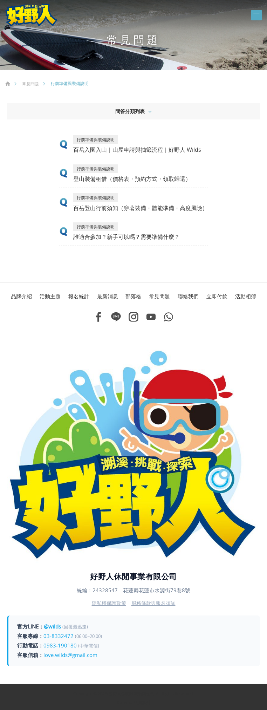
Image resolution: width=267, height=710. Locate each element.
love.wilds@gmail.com (70, 654)
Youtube (151, 317)
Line (116, 317)
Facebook (98, 317)
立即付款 (216, 296)
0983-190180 (60, 645)
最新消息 (107, 296)
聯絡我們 (188, 296)
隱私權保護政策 (109, 603)
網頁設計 (142, 702)
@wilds (52, 626)
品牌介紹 (21, 296)
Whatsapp (168, 317)
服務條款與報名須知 (153, 603)
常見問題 (30, 83)
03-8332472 (58, 635)
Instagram (133, 317)
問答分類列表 (130, 111)
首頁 (7, 83)
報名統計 (78, 296)
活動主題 (50, 296)
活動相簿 (245, 296)
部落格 (133, 296)
